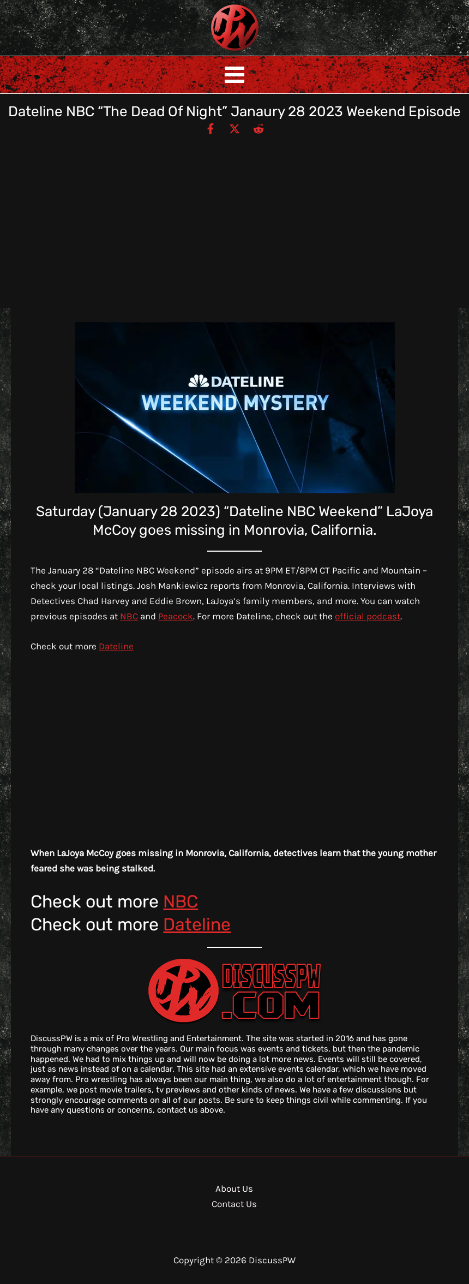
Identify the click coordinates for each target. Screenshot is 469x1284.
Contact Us (234, 1203)
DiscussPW (213, 51)
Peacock (175, 616)
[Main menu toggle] (234, 74)
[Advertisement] (234, 217)
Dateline (116, 646)
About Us (234, 1188)
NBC (129, 616)
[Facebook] (210, 128)
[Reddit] (258, 128)
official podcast (367, 616)
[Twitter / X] (234, 128)
